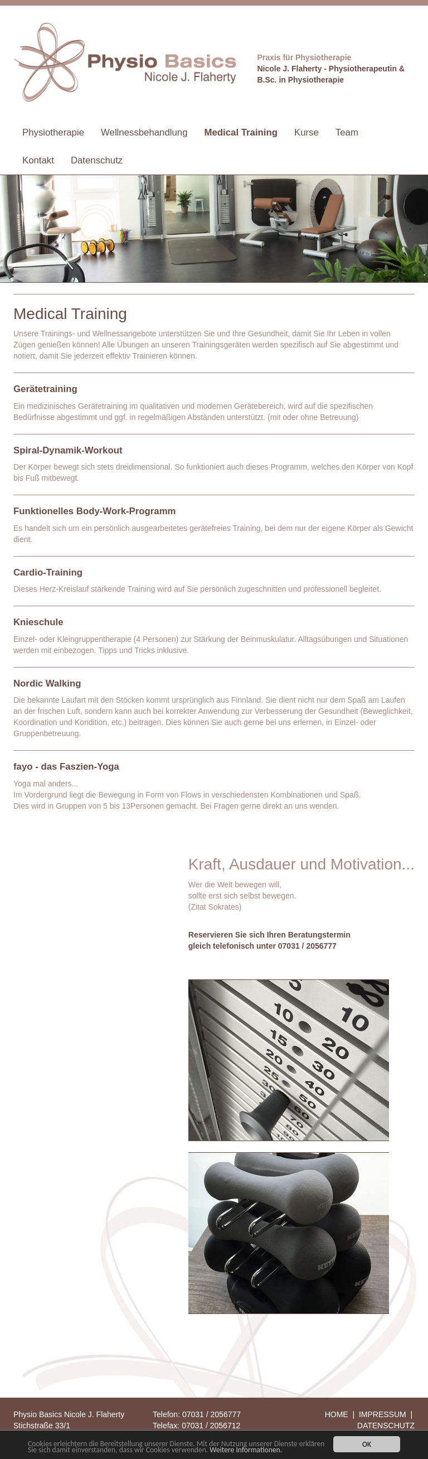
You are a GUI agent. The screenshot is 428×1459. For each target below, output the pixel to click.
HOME (336, 1414)
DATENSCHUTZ (386, 1425)
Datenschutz (97, 160)
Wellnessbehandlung (144, 132)
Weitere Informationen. (246, 1450)
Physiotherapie (53, 132)
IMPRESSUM (382, 1414)
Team (346, 132)
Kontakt (38, 160)
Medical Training (241, 132)
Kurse (306, 132)
